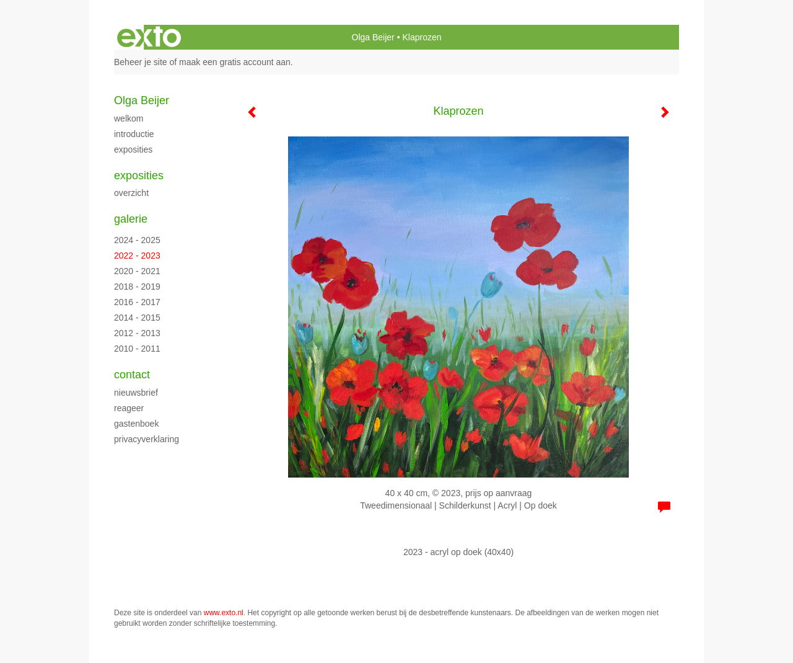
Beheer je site (140, 62)
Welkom (128, 118)
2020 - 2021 (137, 271)
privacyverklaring (146, 439)
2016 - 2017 (137, 302)
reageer (129, 408)
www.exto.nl (223, 612)
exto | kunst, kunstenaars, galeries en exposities (149, 37)
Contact (132, 374)
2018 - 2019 (137, 286)
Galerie (130, 219)
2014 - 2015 (137, 318)
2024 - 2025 (137, 240)
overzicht (131, 193)
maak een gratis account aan (235, 62)
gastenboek (136, 424)
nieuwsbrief (136, 393)
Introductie (134, 134)
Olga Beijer (373, 37)
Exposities (133, 149)
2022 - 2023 (137, 255)
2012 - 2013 (137, 333)
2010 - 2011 (137, 349)
